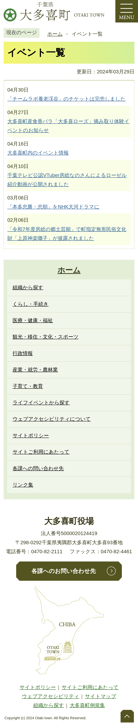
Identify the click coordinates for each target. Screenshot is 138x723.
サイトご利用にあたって (90, 687)
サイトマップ (100, 696)
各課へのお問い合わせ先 (63, 571)
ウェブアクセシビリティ (50, 696)
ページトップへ (127, 716)
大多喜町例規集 (87, 705)
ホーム (55, 34)
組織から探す (48, 705)
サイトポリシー (38, 687)
